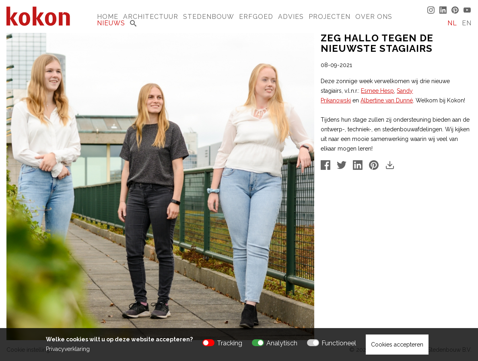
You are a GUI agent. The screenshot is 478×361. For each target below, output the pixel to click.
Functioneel (338, 343)
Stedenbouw (208, 16)
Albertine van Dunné (387, 100)
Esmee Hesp (377, 91)
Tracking (229, 343)
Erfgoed (256, 16)
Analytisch (281, 343)
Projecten (329, 16)
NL (452, 23)
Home (107, 16)
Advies (291, 16)
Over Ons (373, 16)
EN (467, 23)
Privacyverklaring (68, 349)
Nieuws (111, 23)
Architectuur (150, 16)
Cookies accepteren (397, 344)
